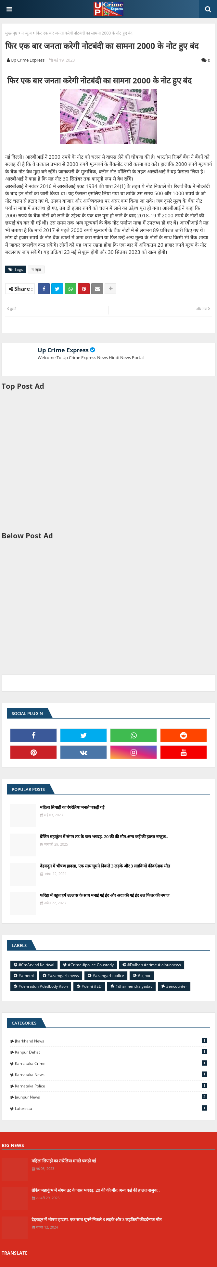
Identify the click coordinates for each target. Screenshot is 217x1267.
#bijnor (144, 975)
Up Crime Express (63, 350)
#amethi (26, 975)
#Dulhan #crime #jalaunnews (154, 965)
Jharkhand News (111, 1041)
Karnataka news (111, 1074)
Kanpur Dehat (111, 1052)
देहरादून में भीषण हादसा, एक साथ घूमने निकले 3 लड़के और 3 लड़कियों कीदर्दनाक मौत (105, 866)
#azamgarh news (63, 975)
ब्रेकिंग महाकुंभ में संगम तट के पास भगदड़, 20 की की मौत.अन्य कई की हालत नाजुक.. (104, 836)
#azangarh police (108, 975)
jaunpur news (111, 1097)
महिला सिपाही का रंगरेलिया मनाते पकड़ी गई (72, 807)
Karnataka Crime (111, 1063)
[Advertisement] (108, 461)
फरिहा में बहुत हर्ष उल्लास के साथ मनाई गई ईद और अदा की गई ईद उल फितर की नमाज (105, 895)
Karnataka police (111, 1086)
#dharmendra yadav (133, 986)
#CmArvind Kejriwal (36, 965)
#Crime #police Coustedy (91, 965)
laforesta (111, 1108)
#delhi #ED (92, 986)
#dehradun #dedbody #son (43, 986)
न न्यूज (26, 33)
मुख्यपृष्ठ (11, 33)
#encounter (176, 986)
